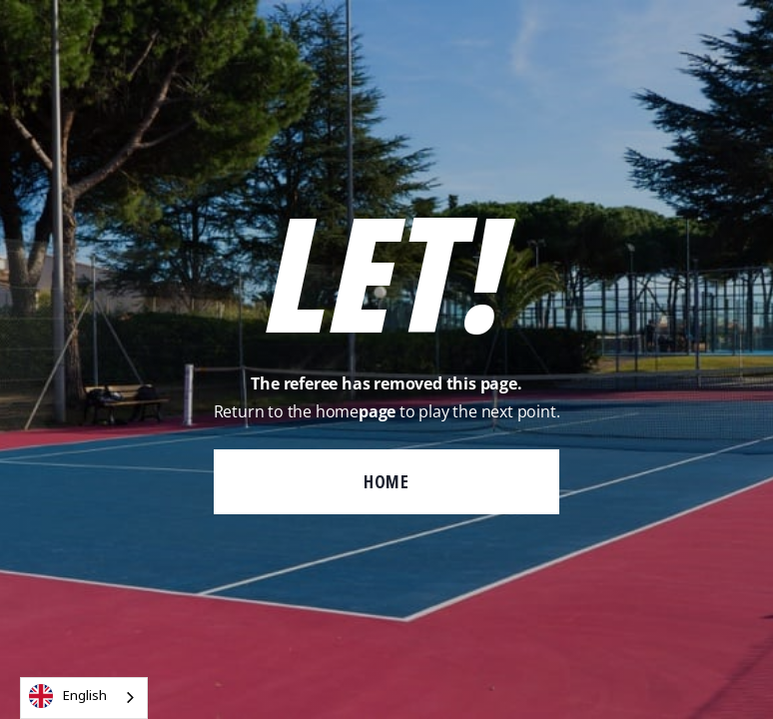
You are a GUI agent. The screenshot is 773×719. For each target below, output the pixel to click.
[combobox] (84, 698)
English (68, 696)
